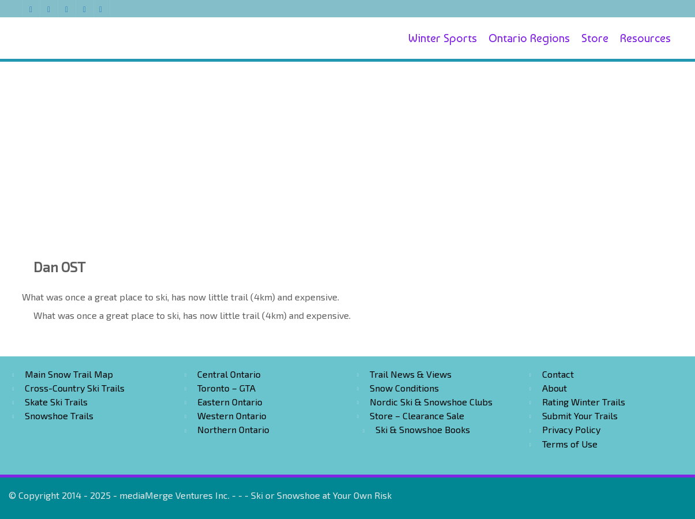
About (554, 387)
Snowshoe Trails (59, 415)
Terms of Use (570, 443)
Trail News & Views (411, 373)
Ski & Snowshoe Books (422, 429)
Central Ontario (229, 373)
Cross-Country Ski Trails (75, 387)
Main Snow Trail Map (69, 373)
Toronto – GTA (226, 387)
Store (594, 38)
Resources (645, 38)
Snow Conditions (404, 387)
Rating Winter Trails (583, 401)
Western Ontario (231, 415)
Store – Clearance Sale (417, 415)
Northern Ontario (233, 429)
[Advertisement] (348, 145)
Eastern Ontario (229, 401)
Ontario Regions (529, 38)
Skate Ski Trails (56, 401)
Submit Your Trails (580, 415)
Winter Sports (442, 38)
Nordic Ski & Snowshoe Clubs (431, 401)
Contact (558, 373)
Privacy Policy (571, 429)
